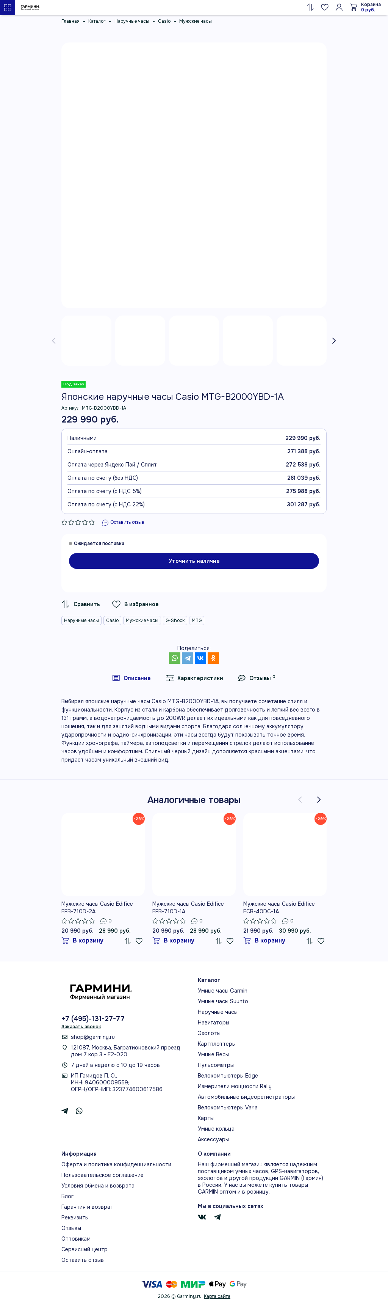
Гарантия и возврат (87, 1206)
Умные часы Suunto (223, 1001)
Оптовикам (76, 1238)
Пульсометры (216, 1065)
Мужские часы (142, 620)
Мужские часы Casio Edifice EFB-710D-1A (188, 907)
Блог (67, 1196)
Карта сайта (217, 1296)
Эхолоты (209, 1033)
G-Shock (175, 620)
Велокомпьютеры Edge (228, 1075)
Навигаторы (213, 1022)
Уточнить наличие (194, 561)
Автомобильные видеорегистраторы (246, 1096)
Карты (206, 1118)
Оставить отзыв (82, 1260)
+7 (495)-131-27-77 (93, 1019)
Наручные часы (81, 620)
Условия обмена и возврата (98, 1185)
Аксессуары (213, 1139)
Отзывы (71, 1228)
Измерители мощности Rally (235, 1086)
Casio (112, 620)
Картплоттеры (217, 1043)
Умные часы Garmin (222, 990)
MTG (197, 620)
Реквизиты (75, 1217)
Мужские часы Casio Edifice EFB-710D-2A (97, 907)
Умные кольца (216, 1128)
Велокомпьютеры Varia (228, 1107)
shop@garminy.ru (93, 1037)
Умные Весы (213, 1054)
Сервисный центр (84, 1249)
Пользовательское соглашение (102, 1175)
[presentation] (53, 340)
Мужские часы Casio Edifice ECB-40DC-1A (279, 907)
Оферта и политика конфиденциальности (116, 1164)
